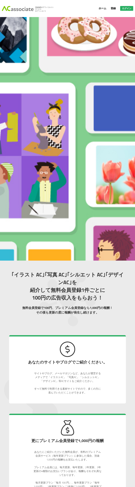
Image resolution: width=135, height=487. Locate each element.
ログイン (126, 8)
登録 (113, 8)
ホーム (102, 8)
